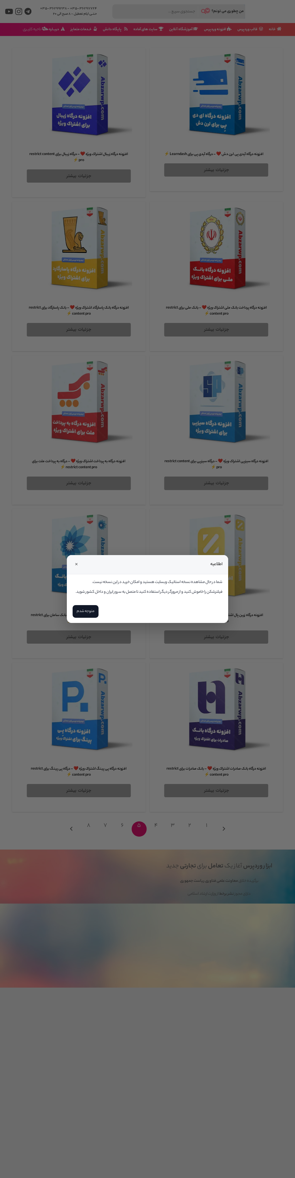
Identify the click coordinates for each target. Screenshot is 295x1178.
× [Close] (76, 564)
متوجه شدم (85, 611)
